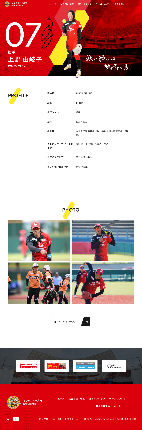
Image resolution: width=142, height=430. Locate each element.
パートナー (133, 4)
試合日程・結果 (67, 4)
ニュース (52, 4)
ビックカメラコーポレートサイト (56, 418)
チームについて (102, 4)
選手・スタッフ (84, 4)
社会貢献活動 (118, 4)
